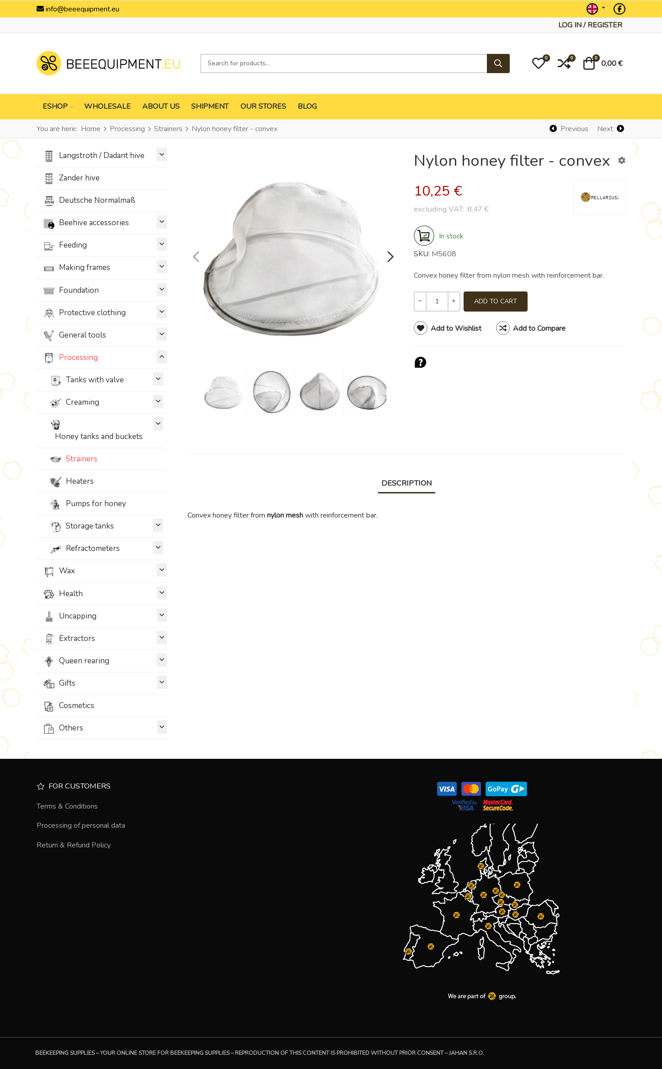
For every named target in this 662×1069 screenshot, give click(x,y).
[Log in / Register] (590, 25)
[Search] (498, 63)
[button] (538, 63)
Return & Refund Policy (74, 845)
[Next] (610, 128)
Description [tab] (406, 483)
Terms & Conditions (67, 806)
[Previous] (569, 128)
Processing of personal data (81, 825)
